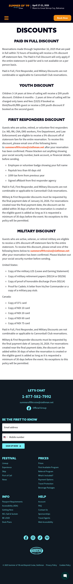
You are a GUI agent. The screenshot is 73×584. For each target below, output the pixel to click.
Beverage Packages (46, 487)
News (4, 479)
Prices (40, 463)
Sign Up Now (13, 446)
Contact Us (43, 509)
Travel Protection (45, 483)
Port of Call (7, 475)
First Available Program (48, 467)
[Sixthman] (36, 550)
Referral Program (45, 471)
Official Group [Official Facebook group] (36, 408)
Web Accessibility (45, 522)
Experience (7, 467)
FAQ (40, 505)
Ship (4, 471)
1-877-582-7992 (36, 396)
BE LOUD (6, 518)
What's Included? (45, 475)
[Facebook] (27, 537)
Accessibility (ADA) (10, 505)
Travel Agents (44, 518)
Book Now (62, 17)
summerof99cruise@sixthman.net (24, 147)
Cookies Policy (65, 565)
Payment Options (45, 479)
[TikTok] (41, 537)
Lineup (5, 463)
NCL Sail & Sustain (10, 514)
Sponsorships (44, 514)
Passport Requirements (12, 501)
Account (41, 501)
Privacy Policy (51, 565)
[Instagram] (34, 537)
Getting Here (7, 509)
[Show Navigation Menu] (6, 18)
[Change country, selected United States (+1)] (5, 437)
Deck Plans (7, 522)
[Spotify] (47, 537)
